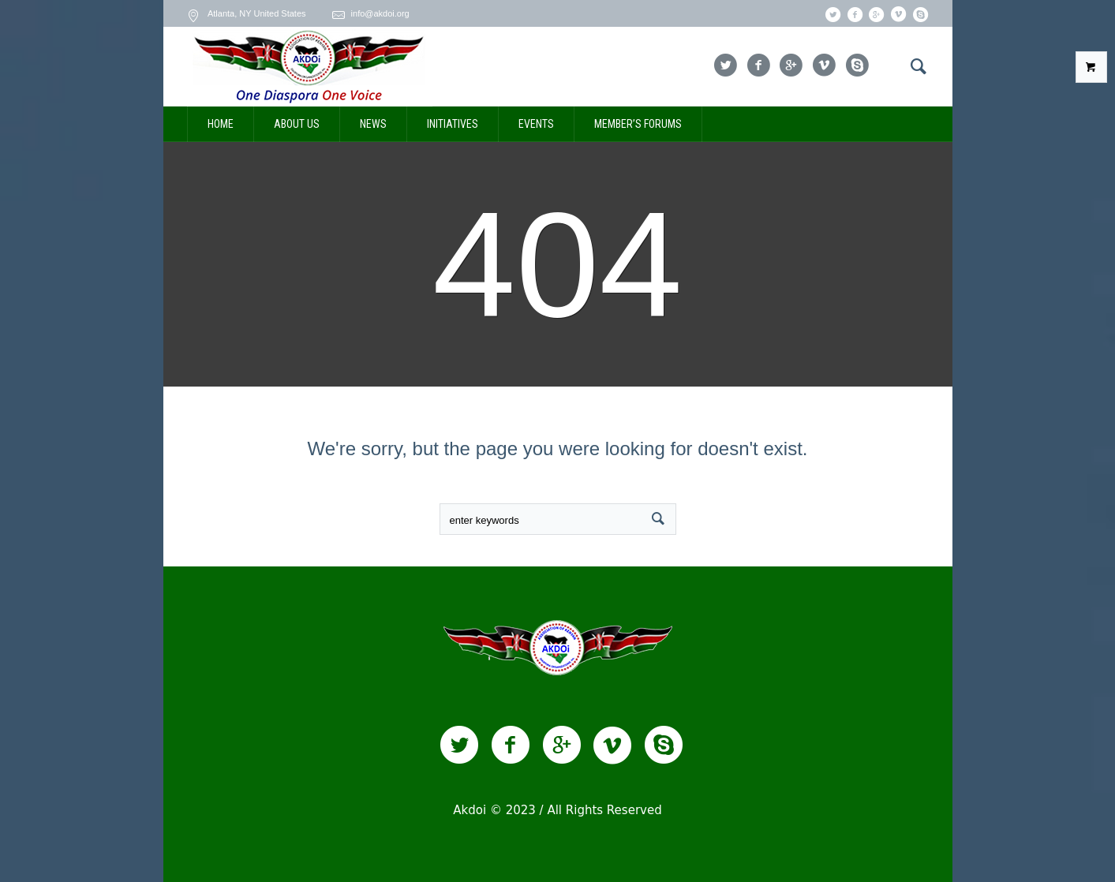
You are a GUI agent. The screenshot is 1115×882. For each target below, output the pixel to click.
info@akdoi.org (380, 13)
